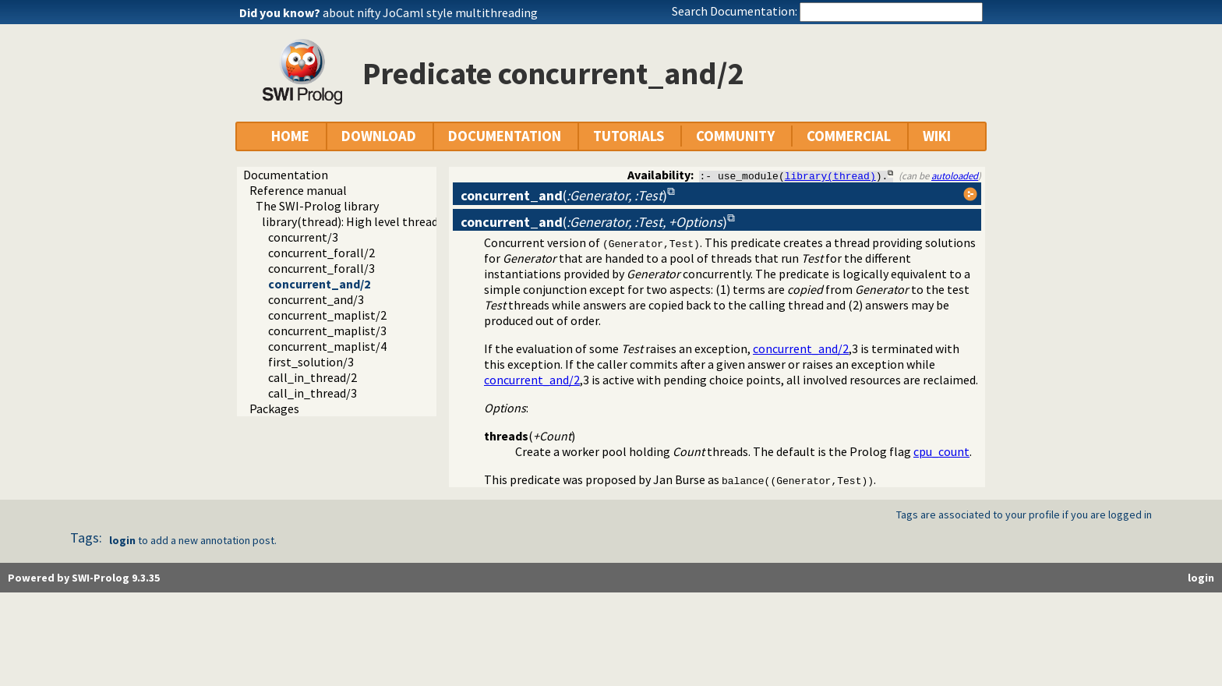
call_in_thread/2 (312, 377)
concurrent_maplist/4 (327, 346)
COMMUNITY (735, 136)
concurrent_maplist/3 (327, 330)
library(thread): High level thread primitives (378, 221)
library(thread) (830, 175)
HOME (290, 136)
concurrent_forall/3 (321, 268)
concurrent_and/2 (319, 284)
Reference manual (298, 190)
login (122, 540)
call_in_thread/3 (312, 393)
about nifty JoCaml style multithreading (430, 12)
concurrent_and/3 (316, 299)
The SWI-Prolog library (317, 206)
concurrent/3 (303, 237)
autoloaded (954, 175)
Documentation (285, 174)
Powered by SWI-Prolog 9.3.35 (84, 578)
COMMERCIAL (849, 136)
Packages (274, 408)
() (564, 195)
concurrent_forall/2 (321, 252)
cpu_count (941, 451)
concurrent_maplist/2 (327, 315)
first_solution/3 (311, 362)
